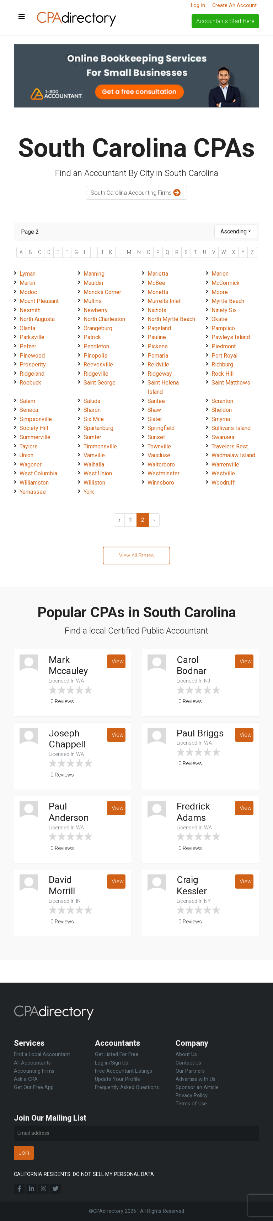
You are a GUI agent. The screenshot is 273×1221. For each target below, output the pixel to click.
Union (26, 455)
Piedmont (224, 346)
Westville (223, 473)
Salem (27, 401)
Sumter (92, 437)
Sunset (156, 437)
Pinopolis (95, 355)
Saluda (92, 401)
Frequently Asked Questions (127, 1087)
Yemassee (33, 491)
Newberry (96, 310)
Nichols (157, 310)
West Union (98, 473)
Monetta (158, 292)
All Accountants (32, 1063)
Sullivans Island (231, 428)
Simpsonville (36, 419)
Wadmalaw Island (233, 455)
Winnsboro (161, 482)
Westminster (164, 473)
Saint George (100, 382)
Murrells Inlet (164, 301)
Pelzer (28, 346)
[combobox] (235, 231)
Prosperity (33, 364)
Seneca (29, 410)
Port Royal (224, 355)
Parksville (32, 337)
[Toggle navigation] (22, 17)
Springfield (161, 428)
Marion (220, 273)
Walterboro (161, 464)
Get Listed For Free (116, 1054)
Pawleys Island (231, 337)
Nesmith (30, 310)
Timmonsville (100, 446)
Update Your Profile (117, 1079)
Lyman (28, 273)
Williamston (34, 482)
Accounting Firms (34, 1071)
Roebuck (30, 382)
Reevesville (98, 364)
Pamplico (223, 328)
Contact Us (188, 1063)
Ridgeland (32, 373)
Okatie (220, 319)
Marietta (158, 273)
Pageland (159, 328)
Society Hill (34, 428)
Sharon (92, 410)
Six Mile (94, 419)
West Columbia (38, 473)
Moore (220, 292)
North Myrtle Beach (171, 319)
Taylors (29, 446)
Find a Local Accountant (42, 1054)
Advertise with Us (195, 1079)
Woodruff (223, 482)
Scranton (222, 401)
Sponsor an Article (197, 1087)
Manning (94, 273)
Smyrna (221, 419)
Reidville (158, 364)
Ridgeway (160, 373)
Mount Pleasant (39, 301)
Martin (27, 283)
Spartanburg (98, 428)
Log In (198, 5)
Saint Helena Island (163, 387)
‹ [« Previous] (119, 519)
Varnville (94, 455)
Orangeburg (98, 328)
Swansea (223, 437)
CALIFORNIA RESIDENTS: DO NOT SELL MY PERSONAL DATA (84, 1174)
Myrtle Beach (228, 301)
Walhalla (94, 464)
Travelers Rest (230, 446)
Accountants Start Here (225, 21)
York (89, 491)
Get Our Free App (34, 1087)
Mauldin (93, 283)
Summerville (35, 437)
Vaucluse (159, 455)
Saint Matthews (231, 382)
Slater (155, 419)
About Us (186, 1054)
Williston (94, 482)
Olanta (27, 328)
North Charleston (104, 319)
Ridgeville (96, 373)
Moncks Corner (102, 292)
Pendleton (96, 346)
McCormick (226, 283)
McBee (156, 283)
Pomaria (158, 355)
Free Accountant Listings (123, 1071)
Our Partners (190, 1071)
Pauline (157, 337)
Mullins (93, 301)
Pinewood (32, 355)
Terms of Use (191, 1104)
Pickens (158, 346)
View (118, 663)
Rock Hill (223, 373)
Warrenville (225, 464)
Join (23, 1152)
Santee (156, 401)
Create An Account (234, 5)
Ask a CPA (26, 1079)
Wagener (31, 464)
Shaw (154, 410)
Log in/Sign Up (111, 1063)
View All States (136, 556)
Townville (159, 446)
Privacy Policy (192, 1096)
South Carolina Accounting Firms (136, 193)
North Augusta (37, 319)
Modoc (28, 292)
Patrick (92, 337)
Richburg (222, 364)
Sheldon (222, 410)
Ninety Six (224, 310)
